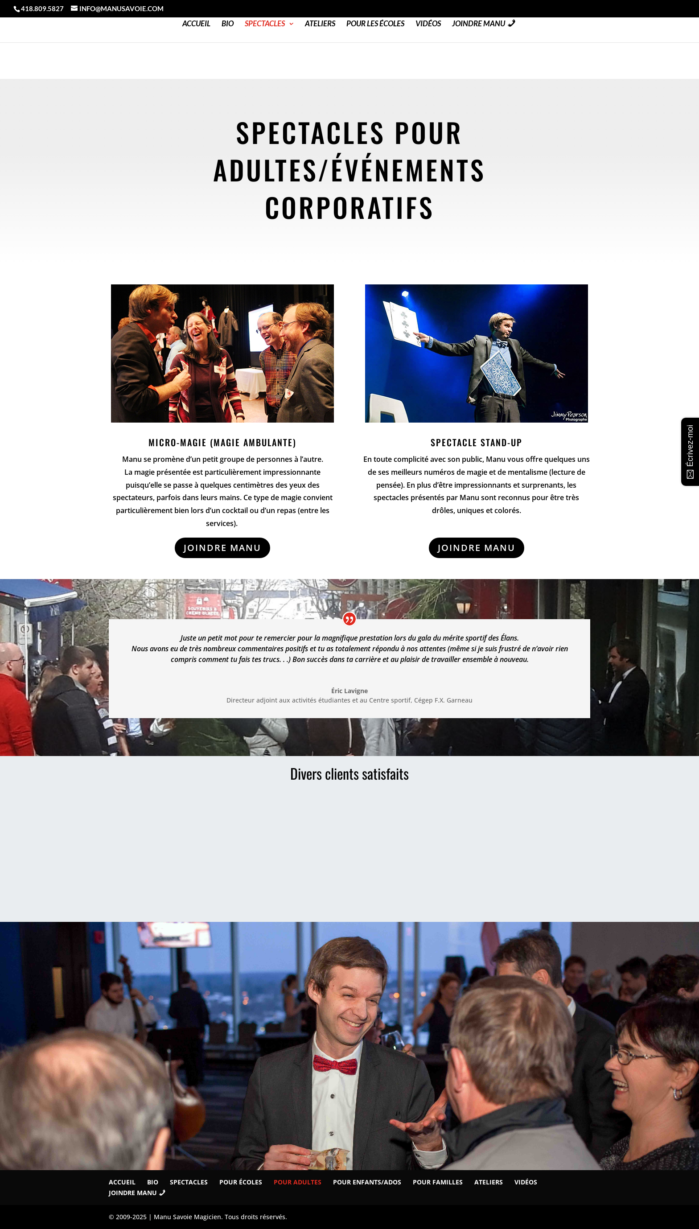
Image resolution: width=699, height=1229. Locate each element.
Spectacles (265, 24)
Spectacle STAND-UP (476, 442)
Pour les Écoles (375, 24)
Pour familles (438, 1182)
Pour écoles (240, 1182)
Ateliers (320, 24)
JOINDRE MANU (222, 548)
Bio (228, 24)
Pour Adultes (297, 1182)
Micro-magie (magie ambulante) (222, 442)
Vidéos (428, 24)
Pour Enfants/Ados (367, 1182)
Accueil (196, 24)
